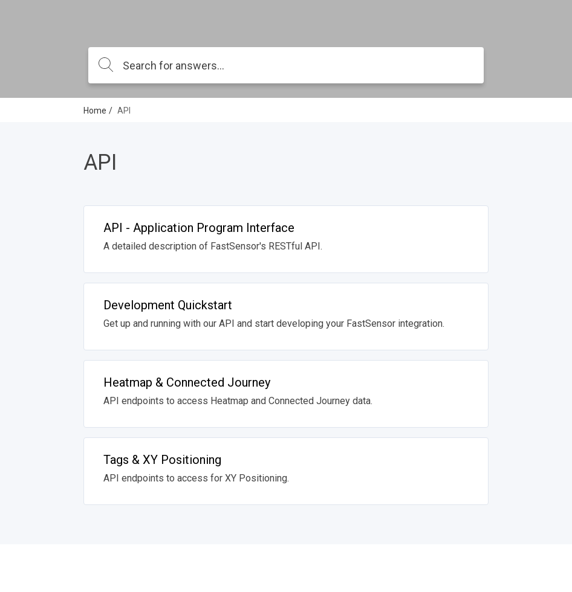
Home (94, 110)
